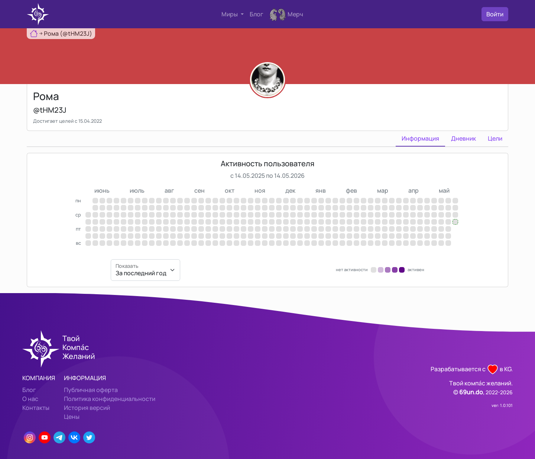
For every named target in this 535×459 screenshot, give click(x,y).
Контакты (35, 408)
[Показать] (145, 270)
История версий (87, 408)
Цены (72, 417)
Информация (420, 138)
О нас (30, 399)
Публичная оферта (91, 390)
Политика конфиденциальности (109, 399)
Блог (256, 14)
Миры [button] (230, 14)
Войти (494, 14)
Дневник (463, 138)
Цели (495, 138)
